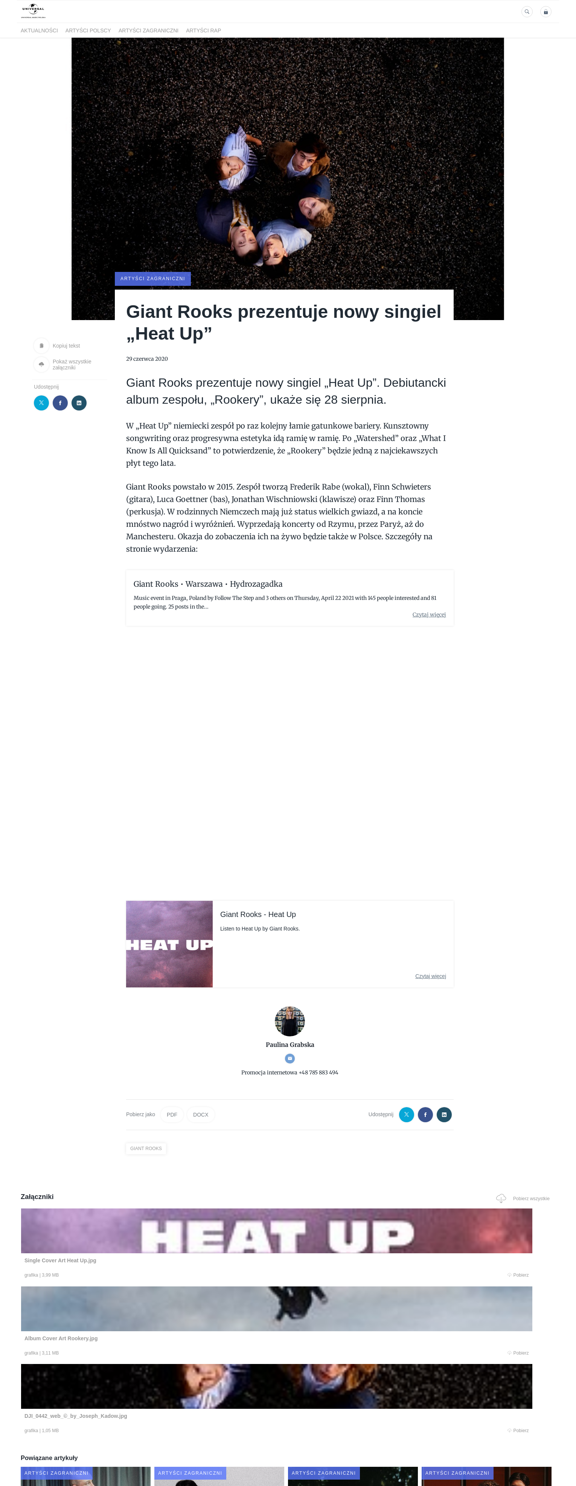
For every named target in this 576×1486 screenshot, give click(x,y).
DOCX (200, 1114)
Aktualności (39, 30)
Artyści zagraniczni (148, 30)
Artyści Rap (203, 30)
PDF (172, 1114)
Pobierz (135, 1275)
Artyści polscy (88, 30)
